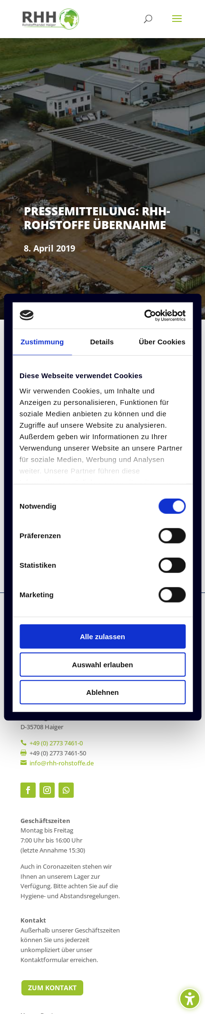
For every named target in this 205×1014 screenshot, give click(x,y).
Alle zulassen (102, 636)
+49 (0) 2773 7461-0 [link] (56, 743)
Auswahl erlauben (102, 664)
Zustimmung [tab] (42, 342)
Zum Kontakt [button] (52, 987)
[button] (177, 24)
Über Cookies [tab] (162, 342)
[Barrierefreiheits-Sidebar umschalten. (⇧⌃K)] (189, 998)
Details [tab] (102, 342)
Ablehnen (102, 692)
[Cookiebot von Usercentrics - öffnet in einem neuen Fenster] (143, 315)
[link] (50, 18)
